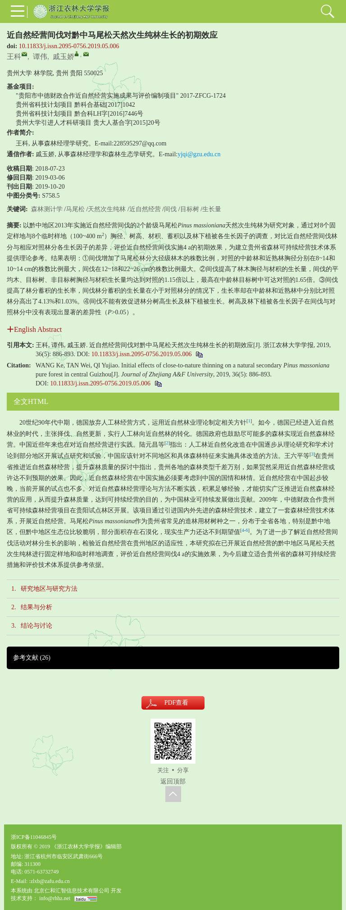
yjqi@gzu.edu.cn (199, 154)
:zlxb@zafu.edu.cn (49, 881)
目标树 (189, 209)
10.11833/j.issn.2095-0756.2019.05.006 (69, 46)
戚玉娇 (63, 56)
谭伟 (40, 56)
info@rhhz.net (54, 898)
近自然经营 (145, 209)
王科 (14, 56)
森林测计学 (47, 209)
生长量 (211, 209)
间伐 (170, 209)
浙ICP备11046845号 (34, 837)
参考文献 (31, 657)
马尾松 (75, 209)
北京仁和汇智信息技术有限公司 (71, 890)
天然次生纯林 (107, 209)
